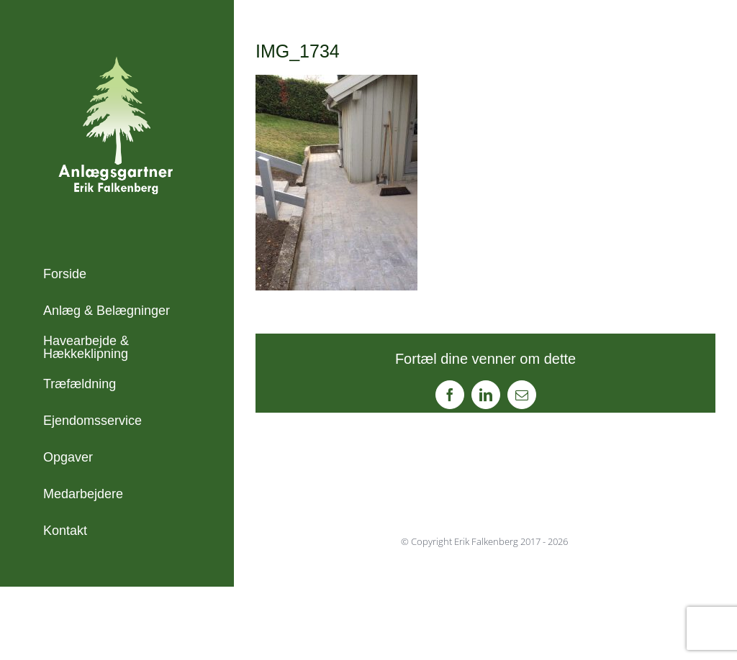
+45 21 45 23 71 (90, 616)
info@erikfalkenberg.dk (109, 635)
